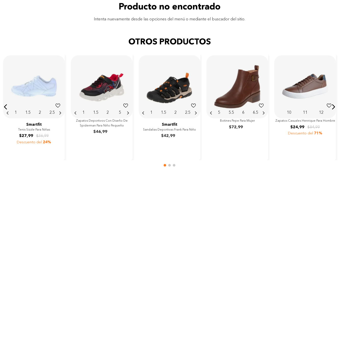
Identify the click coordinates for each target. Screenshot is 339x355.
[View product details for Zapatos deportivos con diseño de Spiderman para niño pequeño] (102, 106)
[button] (5, 106)
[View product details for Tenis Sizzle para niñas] (34, 106)
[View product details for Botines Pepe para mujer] (237, 106)
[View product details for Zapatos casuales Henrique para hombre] (305, 106)
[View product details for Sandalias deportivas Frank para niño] (169, 106)
